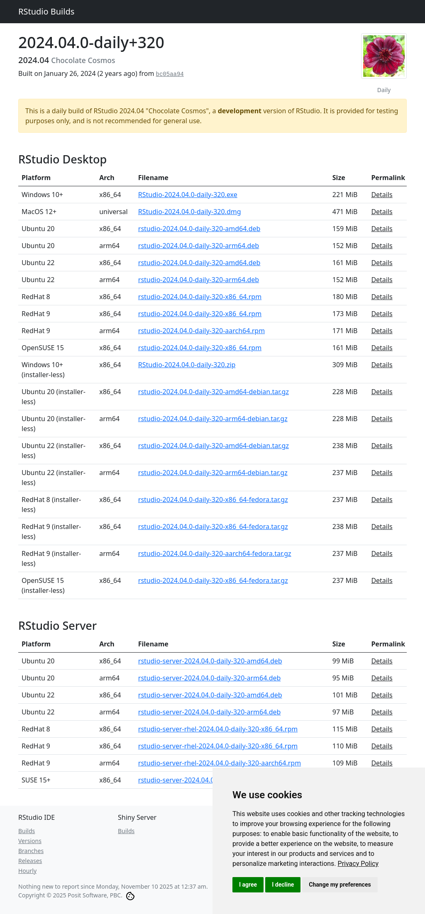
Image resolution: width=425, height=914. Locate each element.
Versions (30, 841)
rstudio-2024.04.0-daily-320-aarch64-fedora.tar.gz (214, 553)
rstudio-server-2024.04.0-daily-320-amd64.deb (210, 660)
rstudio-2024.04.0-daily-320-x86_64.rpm (199, 296)
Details (381, 194)
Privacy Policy (358, 864)
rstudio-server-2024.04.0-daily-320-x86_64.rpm (210, 780)
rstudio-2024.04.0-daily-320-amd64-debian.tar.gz (213, 391)
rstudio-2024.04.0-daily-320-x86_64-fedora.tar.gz (213, 499)
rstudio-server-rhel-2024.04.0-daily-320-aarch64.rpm (219, 763)
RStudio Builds (46, 11)
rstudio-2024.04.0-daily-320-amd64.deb (199, 228)
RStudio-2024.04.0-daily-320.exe (187, 194)
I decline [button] (283, 884)
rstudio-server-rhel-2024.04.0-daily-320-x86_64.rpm (218, 729)
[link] (358, 864)
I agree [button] (248, 884)
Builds (26, 831)
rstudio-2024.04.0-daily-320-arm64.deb (198, 245)
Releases (30, 861)
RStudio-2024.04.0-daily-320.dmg (189, 211)
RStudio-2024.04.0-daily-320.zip (187, 364)
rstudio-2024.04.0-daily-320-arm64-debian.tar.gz (213, 418)
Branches (31, 851)
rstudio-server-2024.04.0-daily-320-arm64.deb (209, 677)
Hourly (27, 871)
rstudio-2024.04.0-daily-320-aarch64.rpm (201, 330)
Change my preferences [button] (340, 884)
